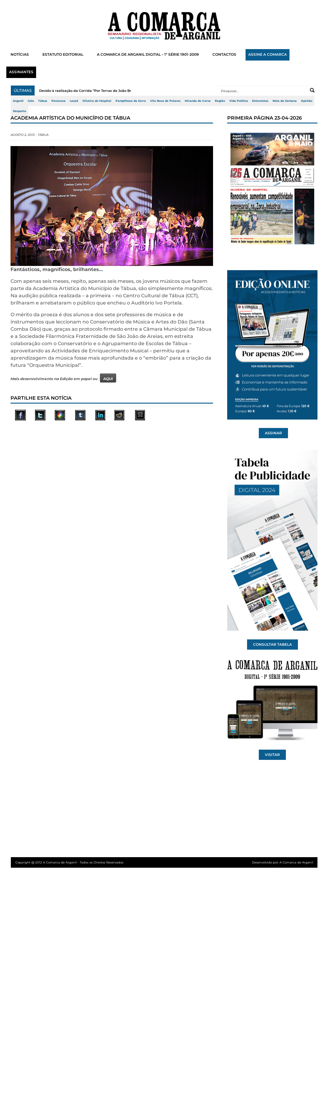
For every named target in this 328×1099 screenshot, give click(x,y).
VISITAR (272, 755)
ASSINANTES (21, 72)
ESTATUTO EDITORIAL (62, 54)
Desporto (19, 111)
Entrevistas (260, 100)
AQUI (108, 378)
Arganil (18, 100)
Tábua (42, 100)
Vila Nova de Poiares (165, 100)
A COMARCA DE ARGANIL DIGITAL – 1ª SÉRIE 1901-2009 (148, 54)
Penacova (58, 100)
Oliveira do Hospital (96, 100)
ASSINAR (273, 433)
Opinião (306, 100)
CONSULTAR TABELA (272, 644)
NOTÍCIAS (20, 54)
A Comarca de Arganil (296, 862)
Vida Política (238, 100)
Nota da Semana (285, 100)
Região (220, 100)
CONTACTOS (224, 54)
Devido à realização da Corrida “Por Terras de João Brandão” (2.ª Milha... (101, 91)
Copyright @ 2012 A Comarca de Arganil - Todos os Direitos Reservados (69, 862)
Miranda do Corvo (198, 100)
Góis (31, 100)
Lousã (74, 100)
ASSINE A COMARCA (267, 54)
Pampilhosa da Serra (131, 100)
